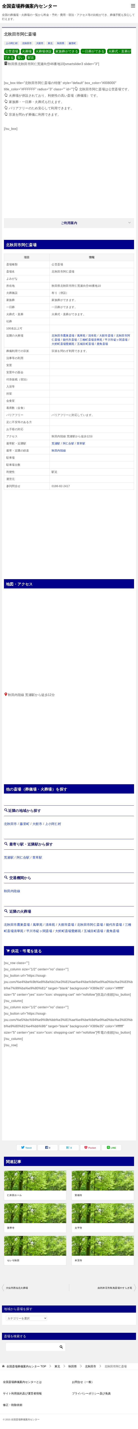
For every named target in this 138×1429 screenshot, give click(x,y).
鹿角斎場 (102, 343)
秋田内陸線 (59, 450)
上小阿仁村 (12, 43)
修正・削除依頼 (12, 1404)
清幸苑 (92, 335)
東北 (50, 43)
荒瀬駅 (56, 443)
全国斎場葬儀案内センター (29, 5)
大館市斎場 (106, 335)
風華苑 (81, 335)
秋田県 (60, 43)
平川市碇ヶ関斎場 (116, 339)
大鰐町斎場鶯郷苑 (63, 343)
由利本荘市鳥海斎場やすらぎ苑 (115, 1288)
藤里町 (72, 43)
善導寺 (10, 1227)
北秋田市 (27, 43)
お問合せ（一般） (83, 1382)
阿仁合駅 (68, 443)
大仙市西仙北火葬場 (17, 1288)
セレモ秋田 (13, 1260)
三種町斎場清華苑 (90, 339)
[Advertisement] (69, 172)
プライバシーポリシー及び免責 (91, 1393)
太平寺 (78, 1227)
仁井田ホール (14, 1195)
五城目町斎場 (85, 343)
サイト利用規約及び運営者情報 (22, 1393)
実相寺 (78, 1195)
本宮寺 (78, 1260)
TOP (26, 1366)
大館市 (39, 43)
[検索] (35, 1347)
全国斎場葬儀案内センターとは (22, 1382)
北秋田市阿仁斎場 (90, 924)
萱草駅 (81, 443)
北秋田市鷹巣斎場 (63, 335)
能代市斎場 (70, 339)
